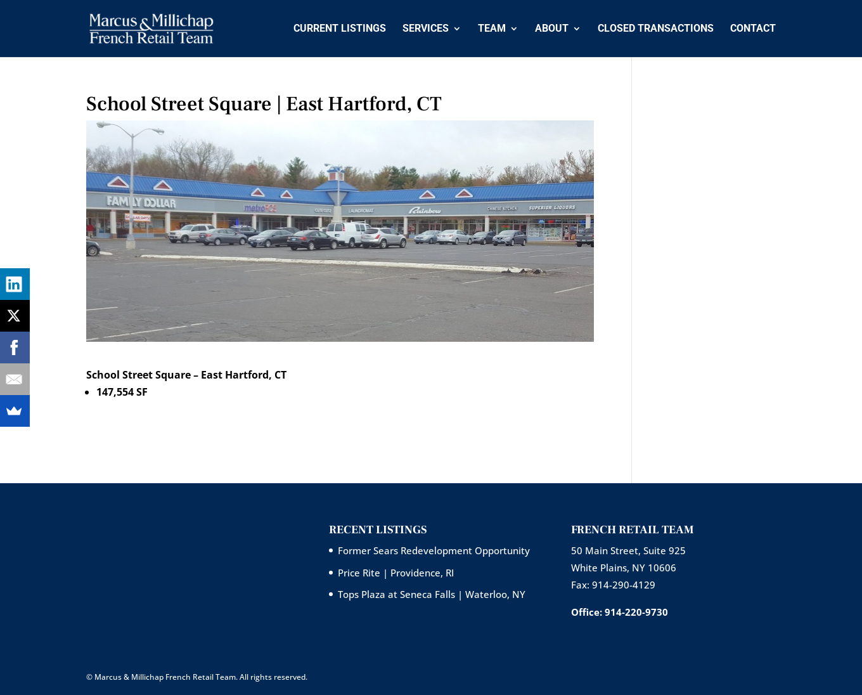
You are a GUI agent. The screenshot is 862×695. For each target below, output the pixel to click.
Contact (753, 29)
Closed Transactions (656, 29)
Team (492, 29)
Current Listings (339, 29)
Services (425, 29)
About (552, 29)
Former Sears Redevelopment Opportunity (434, 550)
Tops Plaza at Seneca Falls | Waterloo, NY (431, 594)
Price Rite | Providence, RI (396, 572)
